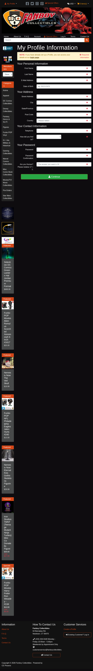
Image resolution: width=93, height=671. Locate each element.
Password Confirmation (28, 157)
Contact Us (84, 36)
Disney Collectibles (7, 110)
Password (29, 150)
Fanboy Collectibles (24, 663)
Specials (7, 566)
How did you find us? (26, 138)
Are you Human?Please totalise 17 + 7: (25, 167)
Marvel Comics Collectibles (7, 161)
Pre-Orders (7, 190)
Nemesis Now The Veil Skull (7, 378)
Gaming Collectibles (7, 152)
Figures (6, 127)
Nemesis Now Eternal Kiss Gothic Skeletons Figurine (7, 475)
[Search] (44, 40)
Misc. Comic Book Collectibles (7, 172)
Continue (54, 176)
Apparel (6, 96)
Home (6, 36)
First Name (29, 68)
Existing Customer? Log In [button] (77, 635)
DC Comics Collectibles (7, 102)
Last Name (29, 74)
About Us (17, 36)
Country (30, 121)
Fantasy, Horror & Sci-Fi (6, 119)
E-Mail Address (27, 80)
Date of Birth (28, 86)
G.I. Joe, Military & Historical (6, 143)
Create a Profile (70, 629)
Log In (63, 36)
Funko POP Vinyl (7, 133)
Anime (5, 90)
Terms (73, 36)
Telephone (29, 131)
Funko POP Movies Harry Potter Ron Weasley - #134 (7, 593)
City (31, 102)
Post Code (29, 115)
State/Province (27, 108)
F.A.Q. (26, 36)
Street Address (27, 96)
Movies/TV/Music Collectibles (7, 182)
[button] (10, 4)
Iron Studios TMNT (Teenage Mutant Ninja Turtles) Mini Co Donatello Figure (7, 532)
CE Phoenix (6, 666)
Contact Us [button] (46, 655)
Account (37, 36)
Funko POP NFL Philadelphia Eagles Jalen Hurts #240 (7, 424)
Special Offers (50, 36)
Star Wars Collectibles (7, 197)
